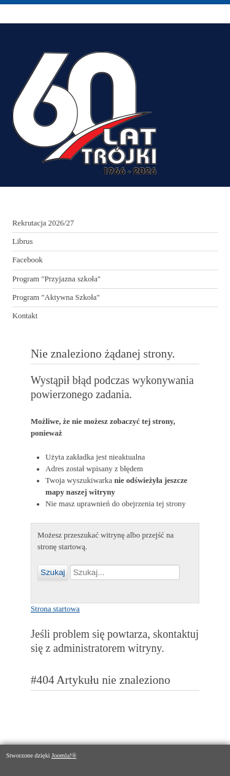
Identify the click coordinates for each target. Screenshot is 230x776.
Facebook (27, 260)
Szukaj (52, 572)
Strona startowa (55, 609)
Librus (22, 241)
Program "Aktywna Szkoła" (56, 297)
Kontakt (24, 316)
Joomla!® (64, 755)
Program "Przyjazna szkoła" (56, 279)
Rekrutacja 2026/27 (43, 223)
